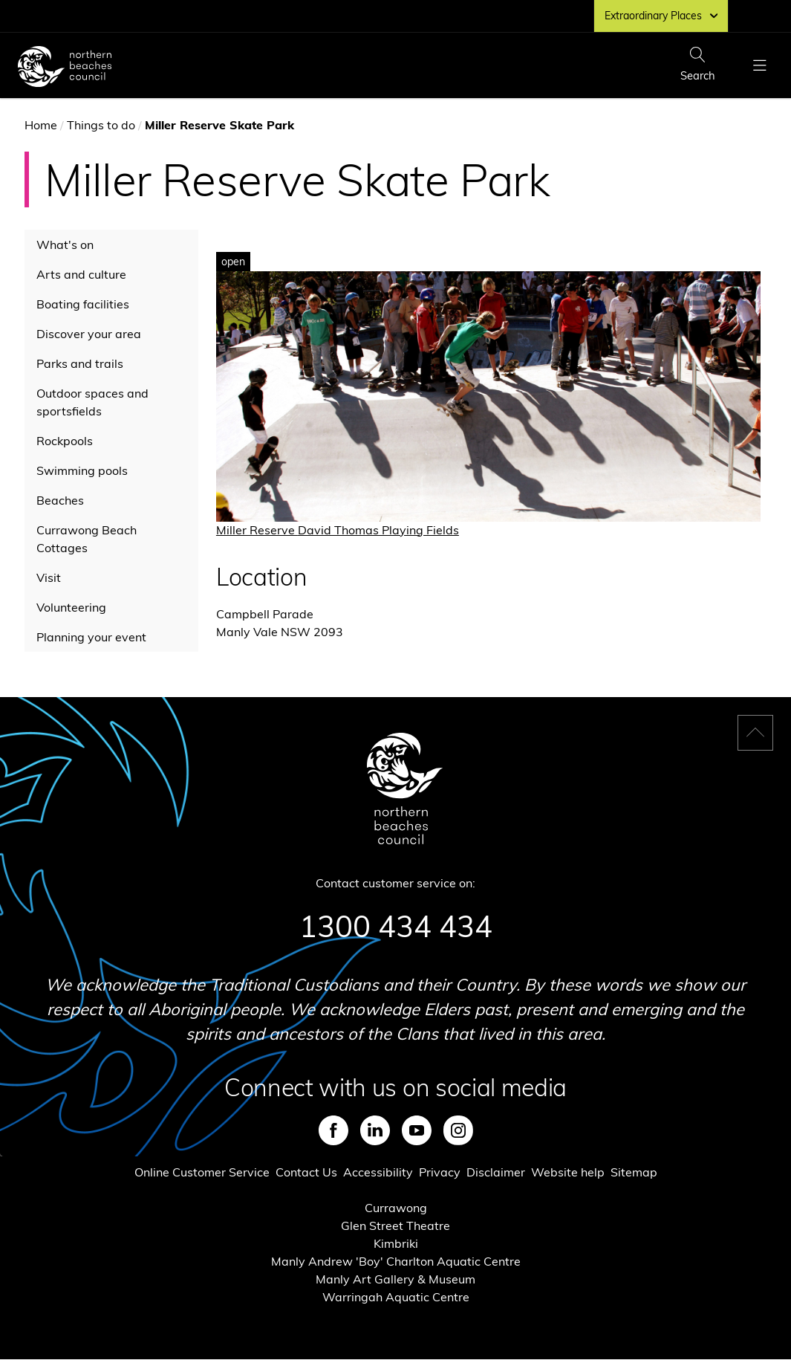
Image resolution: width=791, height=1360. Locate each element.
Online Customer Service (202, 1172)
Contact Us (306, 1172)
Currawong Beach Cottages (86, 538)
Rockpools (64, 440)
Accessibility (378, 1172)
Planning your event (91, 636)
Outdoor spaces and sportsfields (92, 402)
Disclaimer (495, 1172)
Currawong (396, 1207)
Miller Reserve (257, 529)
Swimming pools (82, 470)
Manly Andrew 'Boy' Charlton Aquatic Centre (396, 1261)
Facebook (333, 1130)
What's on (65, 244)
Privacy (439, 1172)
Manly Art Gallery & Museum (395, 1279)
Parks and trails (79, 363)
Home (41, 124)
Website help (568, 1172)
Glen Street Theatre (395, 1225)
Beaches (60, 500)
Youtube (417, 1130)
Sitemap (634, 1172)
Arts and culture (81, 274)
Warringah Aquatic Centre (395, 1296)
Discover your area (88, 333)
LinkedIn (375, 1130)
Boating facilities (82, 304)
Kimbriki (396, 1243)
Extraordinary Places (661, 15)
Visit (48, 577)
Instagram (458, 1130)
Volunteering (71, 607)
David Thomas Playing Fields (378, 529)
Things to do (101, 124)
